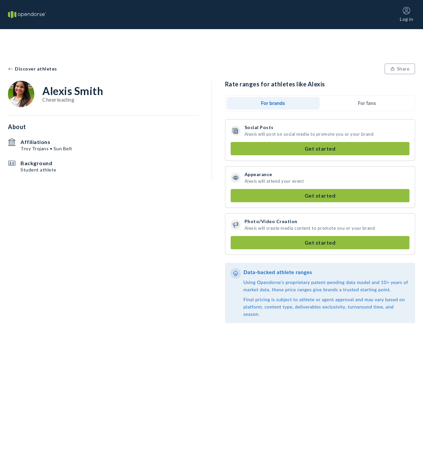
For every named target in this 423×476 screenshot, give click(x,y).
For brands (273, 103)
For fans (367, 103)
